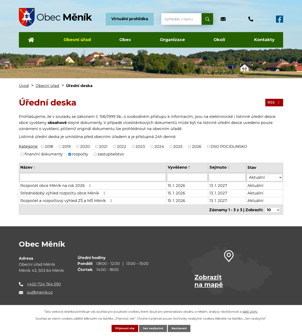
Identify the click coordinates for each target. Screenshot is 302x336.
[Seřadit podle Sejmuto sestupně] (228, 168)
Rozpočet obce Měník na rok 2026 (56, 185)
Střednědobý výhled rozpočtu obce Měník (63, 193)
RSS (274, 102)
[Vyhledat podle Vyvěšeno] (187, 177)
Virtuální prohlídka (129, 19)
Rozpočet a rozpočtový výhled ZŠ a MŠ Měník (67, 200)
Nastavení (180, 328)
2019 (66, 146)
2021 (103, 146)
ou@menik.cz (40, 291)
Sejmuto (218, 167)
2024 (159, 146)
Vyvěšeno (177, 167)
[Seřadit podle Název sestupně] (35, 168)
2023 (140, 146)
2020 (85, 146)
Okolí (219, 39)
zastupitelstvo (111, 154)
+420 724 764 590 (44, 283)
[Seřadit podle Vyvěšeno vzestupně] (189, 166)
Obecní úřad (77, 39)
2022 (121, 146)
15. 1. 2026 (176, 185)
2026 (196, 146)
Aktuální (256, 185)
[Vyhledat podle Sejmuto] (227, 177)
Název (26, 167)
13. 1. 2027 (218, 185)
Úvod (31, 40)
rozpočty (80, 154)
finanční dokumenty (44, 154)
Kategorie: (28, 146)
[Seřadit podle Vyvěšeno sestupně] (189, 168)
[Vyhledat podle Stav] (264, 177)
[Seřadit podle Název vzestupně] (35, 166)
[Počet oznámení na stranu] (272, 209)
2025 (177, 146)
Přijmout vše (124, 328)
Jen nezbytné (153, 328)
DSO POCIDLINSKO (229, 146)
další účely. (250, 311)
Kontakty (264, 39)
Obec (125, 39)
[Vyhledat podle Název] (93, 177)
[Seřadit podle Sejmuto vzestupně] (228, 166)
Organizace (172, 39)
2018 (49, 146)
